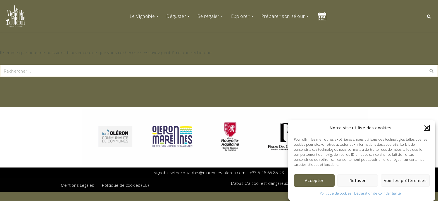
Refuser (357, 180)
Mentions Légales (77, 194)
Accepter (314, 180)
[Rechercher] (429, 16)
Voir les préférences (405, 180)
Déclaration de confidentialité (377, 193)
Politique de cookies (335, 193)
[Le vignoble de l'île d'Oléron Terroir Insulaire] (15, 16)
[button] (427, 128)
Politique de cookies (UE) (125, 194)
